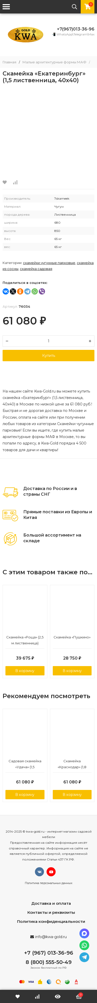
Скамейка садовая (36, 269)
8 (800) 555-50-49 (49, 962)
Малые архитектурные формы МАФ (54, 62)
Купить (48, 355)
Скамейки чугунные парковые (49, 263)
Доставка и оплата (51, 903)
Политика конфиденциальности (51, 921)
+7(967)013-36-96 (75, 29)
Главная (9, 62)
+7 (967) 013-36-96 (48, 953)
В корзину (24, 670)
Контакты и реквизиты (51, 912)
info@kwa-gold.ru (51, 936)
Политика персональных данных (48, 883)
